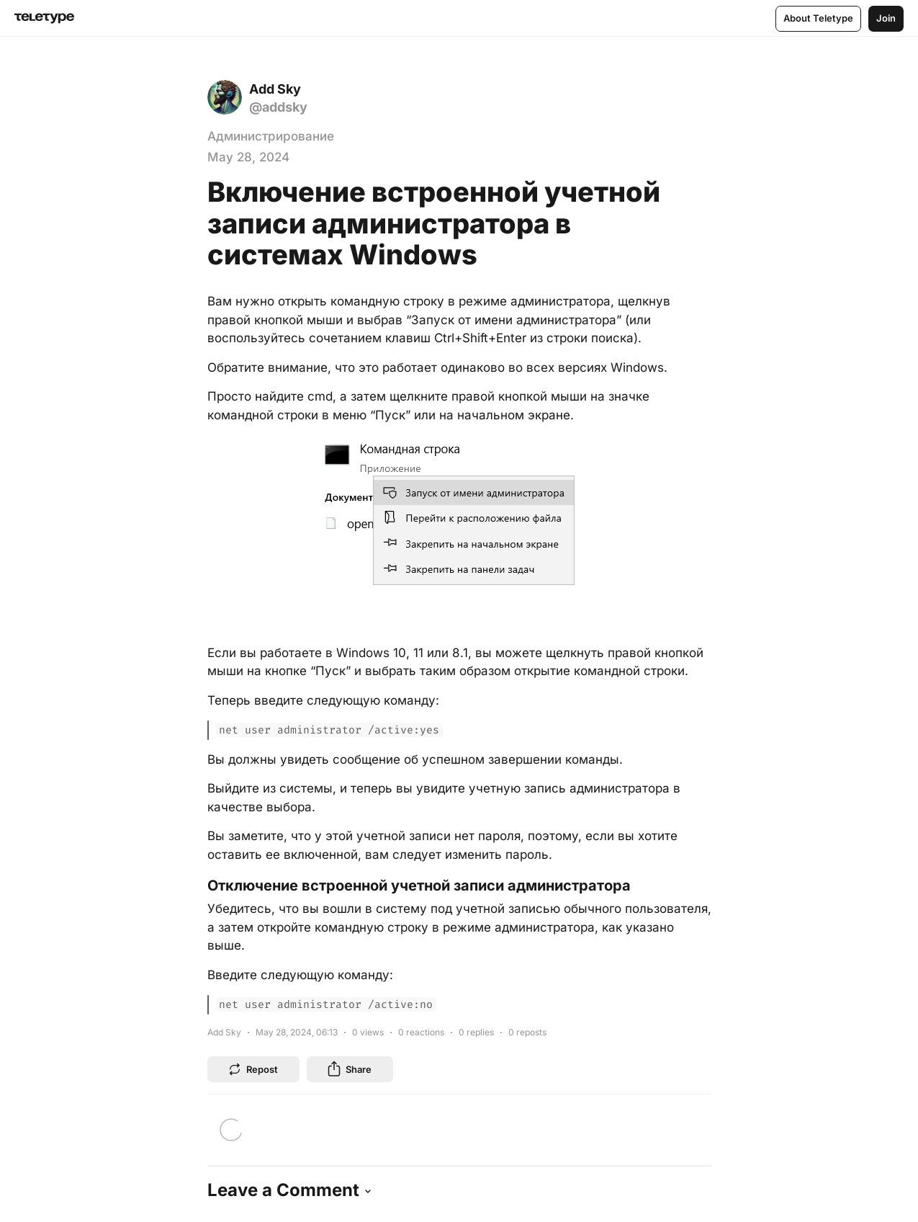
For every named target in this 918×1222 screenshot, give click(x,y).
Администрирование (270, 136)
